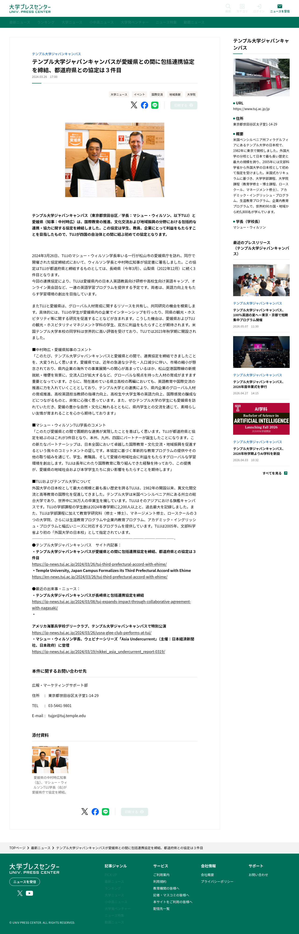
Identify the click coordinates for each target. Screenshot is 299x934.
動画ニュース (114, 922)
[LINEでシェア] (155, 105)
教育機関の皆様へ (166, 888)
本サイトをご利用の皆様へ (172, 901)
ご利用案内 (161, 874)
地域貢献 (175, 94)
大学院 (191, 94)
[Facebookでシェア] (144, 105)
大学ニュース (119, 94)
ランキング (113, 888)
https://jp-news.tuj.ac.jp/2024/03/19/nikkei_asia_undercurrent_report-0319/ (98, 651)
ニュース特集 (114, 915)
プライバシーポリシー (217, 881)
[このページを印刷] (183, 105)
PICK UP (111, 874)
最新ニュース (114, 881)
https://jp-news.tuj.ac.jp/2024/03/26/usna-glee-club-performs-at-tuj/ (91, 632)
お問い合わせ (258, 874)
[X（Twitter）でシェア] (134, 105)
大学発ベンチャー (118, 908)
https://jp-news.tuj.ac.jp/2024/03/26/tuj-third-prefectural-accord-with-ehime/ (99, 564)
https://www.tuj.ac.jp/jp (251, 108)
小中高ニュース (116, 901)
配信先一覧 (161, 908)
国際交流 (157, 94)
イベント (139, 94)
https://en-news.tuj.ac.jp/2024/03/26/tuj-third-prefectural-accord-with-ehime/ (99, 576)
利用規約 (159, 881)
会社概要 (207, 874)
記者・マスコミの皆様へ (171, 895)
